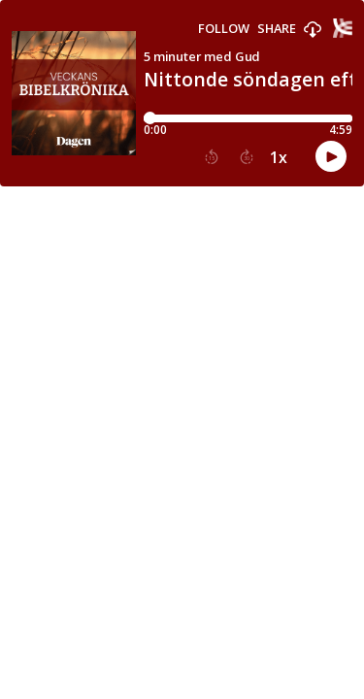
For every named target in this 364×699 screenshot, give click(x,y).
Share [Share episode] (276, 28)
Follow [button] (223, 28)
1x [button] (278, 157)
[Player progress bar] (248, 118)
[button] (312, 30)
